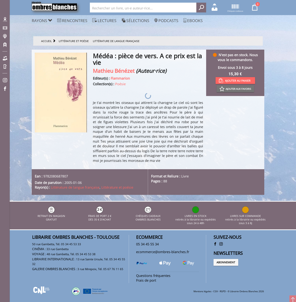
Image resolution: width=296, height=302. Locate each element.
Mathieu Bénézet (114, 70)
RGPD (223, 291)
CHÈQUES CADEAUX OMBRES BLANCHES (148, 216)
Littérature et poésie (117, 187)
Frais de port (146, 280)
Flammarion (120, 78)
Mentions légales (202, 291)
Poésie (120, 84)
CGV (215, 291)
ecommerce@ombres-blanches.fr (162, 252)
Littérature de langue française (75, 187)
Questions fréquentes (153, 275)
